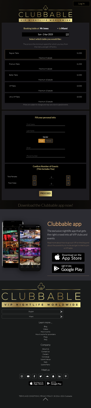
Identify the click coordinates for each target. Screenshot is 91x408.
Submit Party (45, 365)
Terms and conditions (29, 396)
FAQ (45, 339)
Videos (45, 329)
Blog (45, 326)
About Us (45, 349)
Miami (64, 28)
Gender (45, 137)
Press (46, 337)
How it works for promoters (46, 334)
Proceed (45, 193)
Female (48, 141)
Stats (45, 362)
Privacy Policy (46, 396)
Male (41, 141)
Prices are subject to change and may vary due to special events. (45, 105)
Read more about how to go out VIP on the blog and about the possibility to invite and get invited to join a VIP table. (68, 245)
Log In (81, 3)
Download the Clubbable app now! (45, 205)
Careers (45, 354)
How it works (45, 332)
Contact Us (45, 351)
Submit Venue (45, 359)
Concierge (45, 357)
